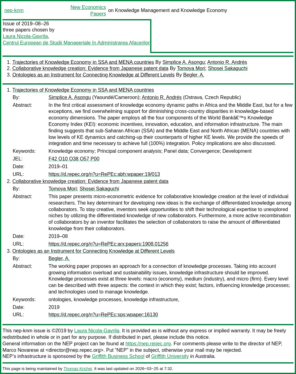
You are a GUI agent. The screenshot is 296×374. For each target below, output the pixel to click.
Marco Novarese (20, 350)
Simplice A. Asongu (184, 62)
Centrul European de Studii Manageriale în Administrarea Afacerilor (76, 42)
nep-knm (13, 10)
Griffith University (170, 356)
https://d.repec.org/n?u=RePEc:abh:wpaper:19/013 (104, 174)
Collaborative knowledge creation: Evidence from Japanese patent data (90, 68)
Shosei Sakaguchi (227, 68)
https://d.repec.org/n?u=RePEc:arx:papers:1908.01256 (108, 244)
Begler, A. (194, 74)
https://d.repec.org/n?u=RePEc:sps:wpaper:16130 (103, 314)
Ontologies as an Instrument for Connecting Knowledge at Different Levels (93, 74)
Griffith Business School (118, 356)
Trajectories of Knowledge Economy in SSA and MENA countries (83, 62)
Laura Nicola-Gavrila (25, 36)
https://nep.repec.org (148, 343)
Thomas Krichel (77, 368)
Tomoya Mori (191, 68)
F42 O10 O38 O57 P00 (74, 158)
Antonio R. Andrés (227, 62)
